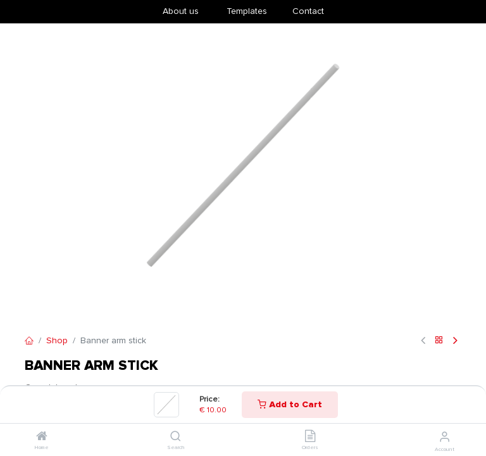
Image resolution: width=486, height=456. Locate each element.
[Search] (176, 437)
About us (181, 11)
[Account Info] (445, 437)
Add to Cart (290, 404)
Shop (57, 340)
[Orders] (310, 437)
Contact (308, 11)
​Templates (247, 11)
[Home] (41, 437)
